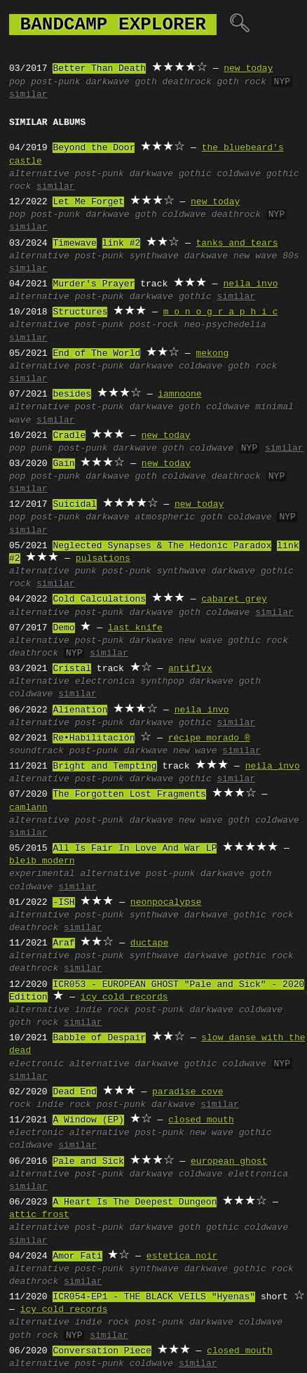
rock (20, 1105)
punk (42, 448)
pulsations (103, 558)
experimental (42, 874)
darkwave (107, 82)
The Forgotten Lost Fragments (129, 794)
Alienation (80, 710)
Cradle (69, 436)
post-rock (154, 325)
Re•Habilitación (94, 738)
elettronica (258, 1174)
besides (72, 394)
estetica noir (181, 1256)
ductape (149, 943)
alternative (39, 174)
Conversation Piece (102, 1351)
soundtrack (36, 751)
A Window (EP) (88, 1120)
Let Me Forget (88, 202)
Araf (63, 943)
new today (248, 68)
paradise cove (187, 1092)
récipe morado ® (209, 738)
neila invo (250, 284)
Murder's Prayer (94, 284)
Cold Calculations (99, 599)
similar (28, 94)
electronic (36, 1064)
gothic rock (258, 641)
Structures (80, 312)
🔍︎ (239, 24)
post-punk (55, 82)
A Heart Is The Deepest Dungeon (135, 1202)
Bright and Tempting (104, 766)
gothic (195, 174)
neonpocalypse (165, 902)
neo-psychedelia (225, 325)
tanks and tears (237, 243)
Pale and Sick (88, 1161)
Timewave (74, 243)
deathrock (186, 82)
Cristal (72, 669)
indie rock (102, 1010)
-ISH (63, 902)
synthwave (154, 256)
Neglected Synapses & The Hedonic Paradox (162, 546)
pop (17, 82)
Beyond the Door (94, 148)
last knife (135, 628)
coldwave (238, 174)
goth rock (241, 82)
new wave (255, 256)
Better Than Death (99, 68)
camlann (28, 808)
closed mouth (201, 1120)
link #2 (121, 243)
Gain (63, 464)
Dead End (74, 1092)
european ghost (229, 1161)
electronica (105, 681)
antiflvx (190, 669)
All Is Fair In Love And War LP (135, 848)
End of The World (96, 353)
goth (145, 82)
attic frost (39, 1215)
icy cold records (124, 997)
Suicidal (74, 504)
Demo (63, 628)
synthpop (162, 681)
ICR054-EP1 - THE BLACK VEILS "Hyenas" (154, 1297)
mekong (212, 353)
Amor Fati (77, 1256)
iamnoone (179, 394)
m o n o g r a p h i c (220, 312)
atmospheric (165, 517)
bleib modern (42, 861)
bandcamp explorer (113, 24)
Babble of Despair (99, 1038)
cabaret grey (234, 599)
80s (290, 256)
